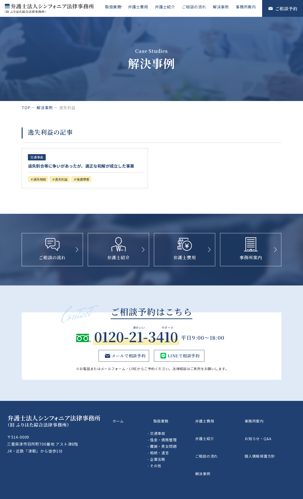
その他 (181, 467)
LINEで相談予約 (183, 363)
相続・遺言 (185, 454)
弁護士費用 (142, 8)
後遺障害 (92, 187)
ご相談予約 (286, 8)
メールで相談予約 (127, 363)
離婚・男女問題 (189, 447)
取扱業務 (115, 8)
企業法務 (183, 460)
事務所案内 (246, 8)
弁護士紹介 (168, 8)
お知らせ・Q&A (269, 437)
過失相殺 (42, 187)
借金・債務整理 (189, 441)
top (26, 107)
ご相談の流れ (196, 8)
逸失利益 (67, 187)
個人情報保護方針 (271, 448)
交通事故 (183, 434)
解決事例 (222, 8)
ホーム (138, 426)
